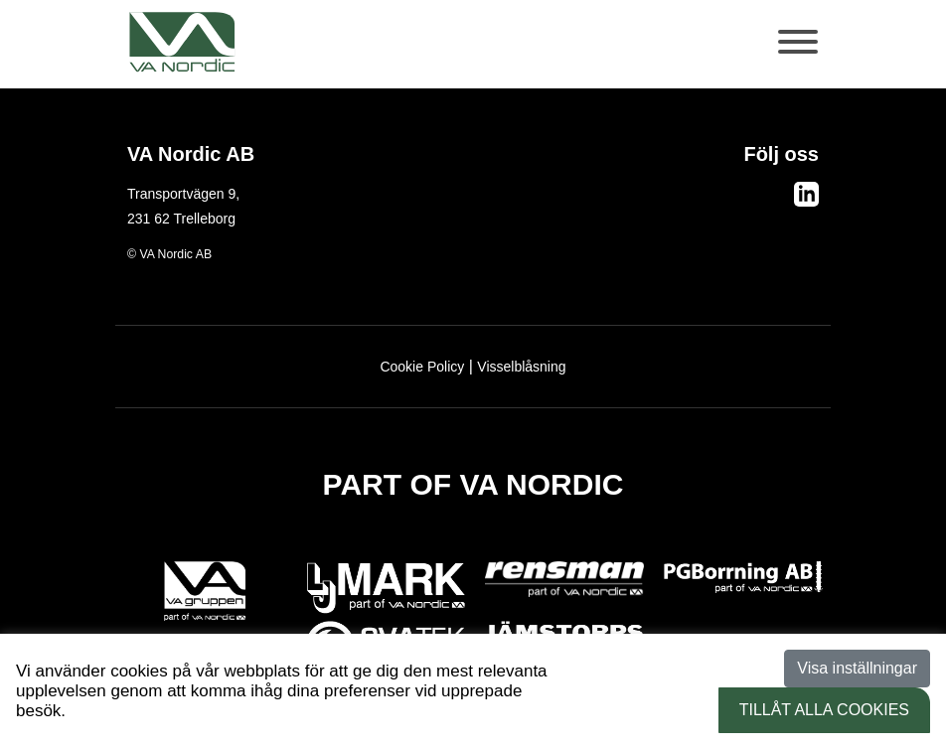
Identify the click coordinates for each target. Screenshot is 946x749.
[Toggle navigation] (799, 52)
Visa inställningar (857, 668)
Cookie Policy (422, 366)
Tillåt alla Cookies (824, 709)
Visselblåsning (521, 366)
